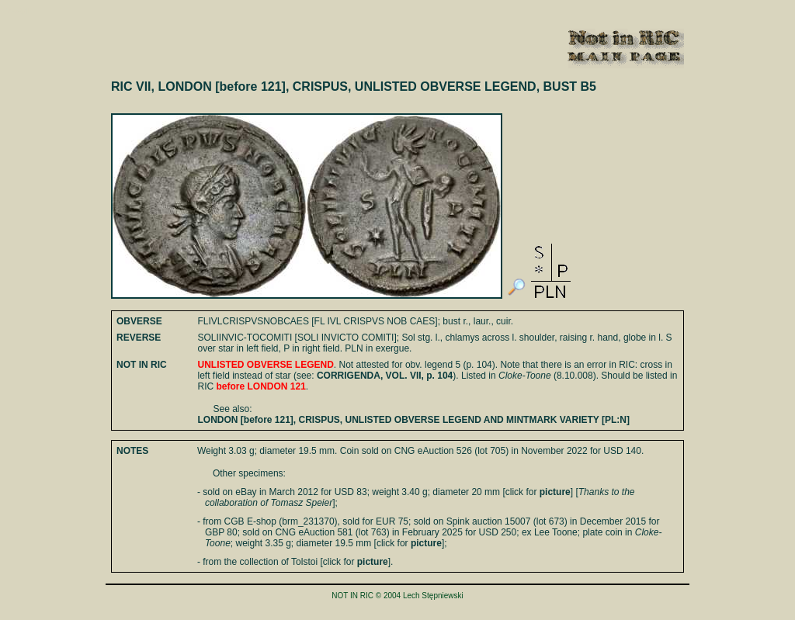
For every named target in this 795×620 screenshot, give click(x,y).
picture (555, 492)
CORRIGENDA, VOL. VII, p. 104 (385, 375)
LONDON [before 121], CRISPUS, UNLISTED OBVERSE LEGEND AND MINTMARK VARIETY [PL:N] (414, 419)
